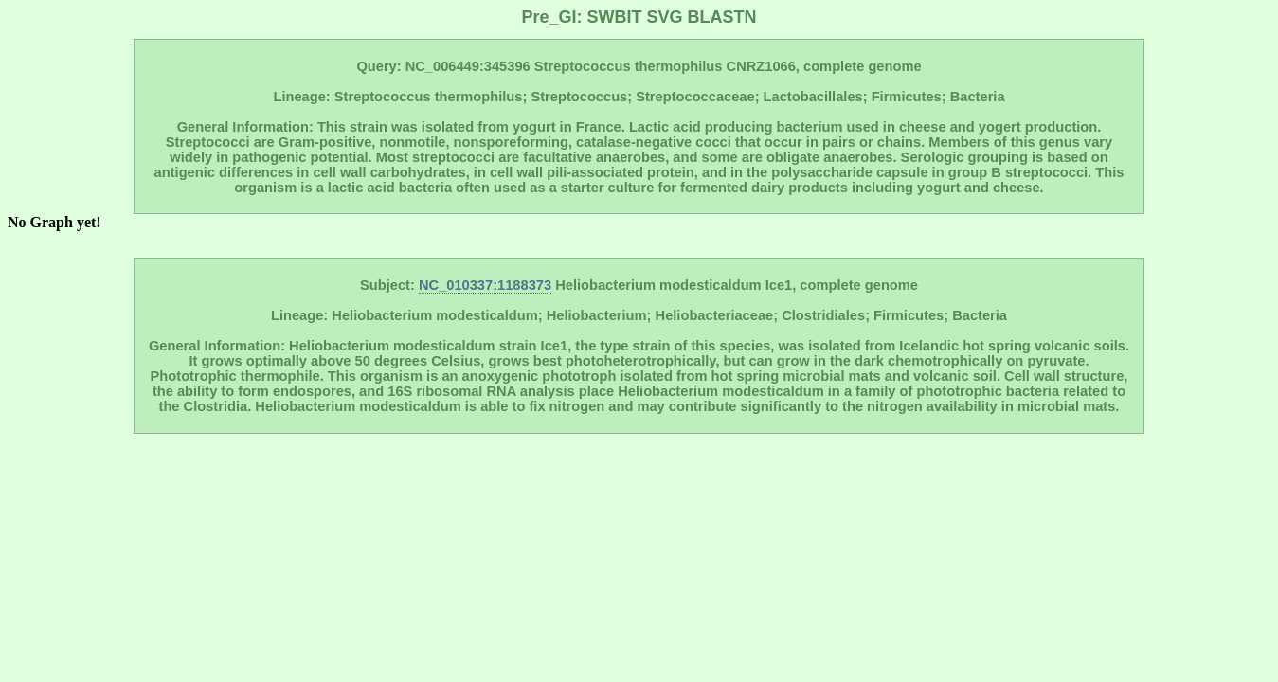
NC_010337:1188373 (485, 285)
